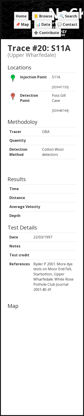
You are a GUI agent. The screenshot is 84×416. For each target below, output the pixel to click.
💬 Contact (67, 24)
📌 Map (22, 24)
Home (21, 16)
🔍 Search (68, 16)
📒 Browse (43, 16)
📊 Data (43, 24)
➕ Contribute (46, 32)
